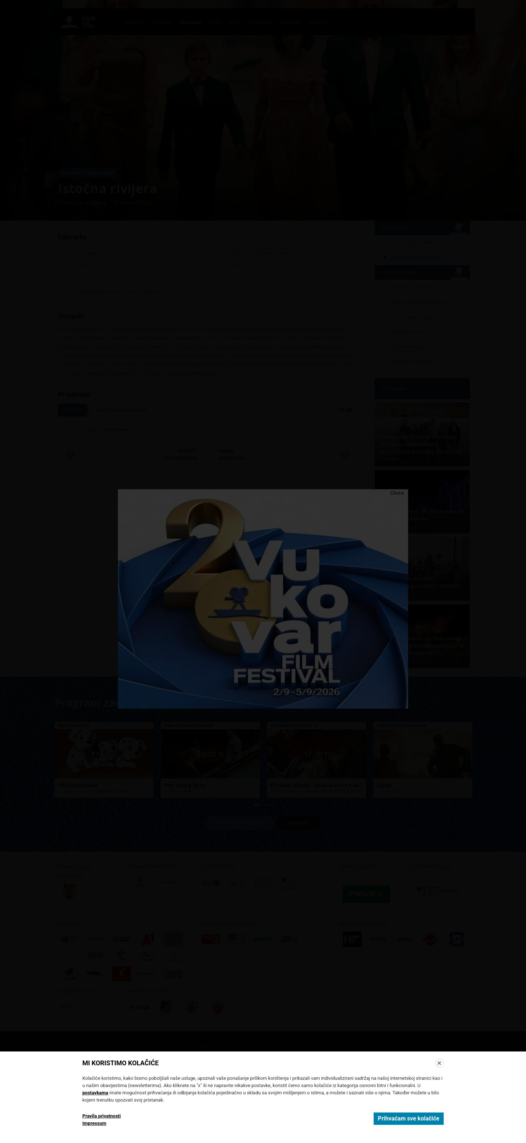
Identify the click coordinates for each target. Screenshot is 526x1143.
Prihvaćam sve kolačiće (408, 1118)
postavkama (95, 1092)
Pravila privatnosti (101, 1116)
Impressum (94, 1123)
